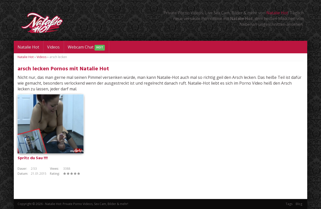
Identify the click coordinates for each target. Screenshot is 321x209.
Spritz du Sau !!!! (33, 158)
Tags (289, 204)
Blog (299, 204)
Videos (53, 47)
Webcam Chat (86, 47)
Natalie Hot (277, 13)
